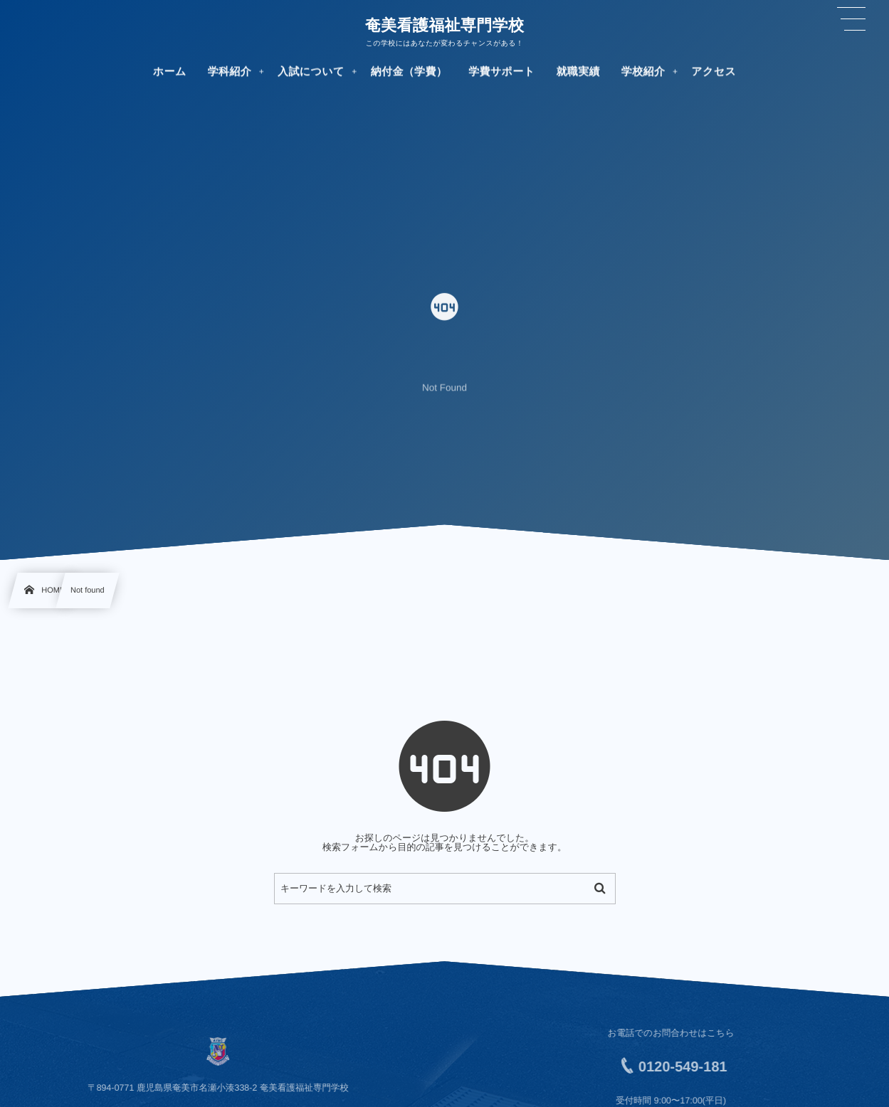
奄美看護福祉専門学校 (445, 25)
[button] (851, 19)
